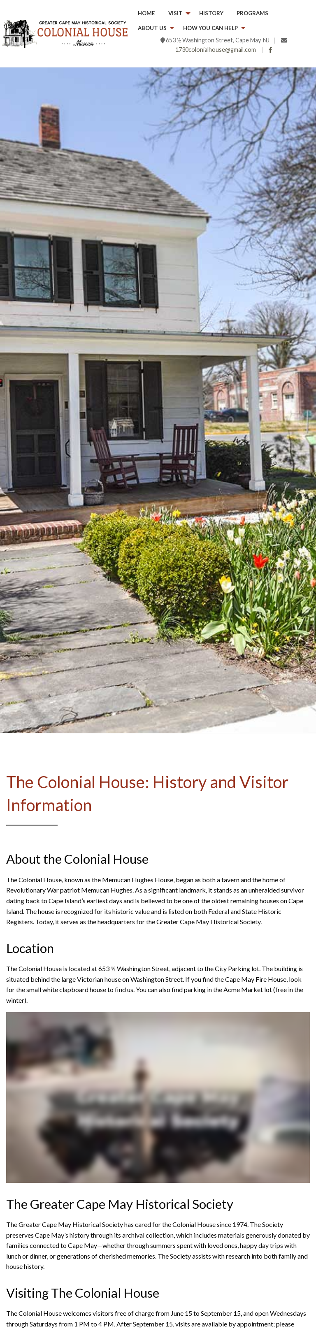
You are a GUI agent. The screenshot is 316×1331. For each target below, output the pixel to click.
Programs (252, 13)
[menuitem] (146, 13)
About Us (152, 28)
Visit (175, 13)
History (211, 13)
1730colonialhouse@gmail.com (215, 49)
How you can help (210, 28)
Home (146, 13)
